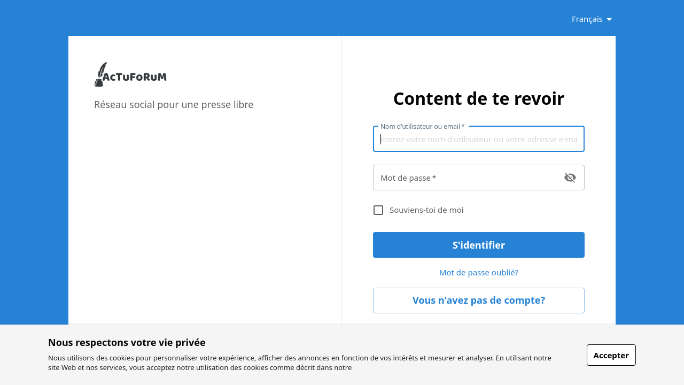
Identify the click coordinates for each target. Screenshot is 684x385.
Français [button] (587, 18)
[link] (130, 84)
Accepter (611, 355)
